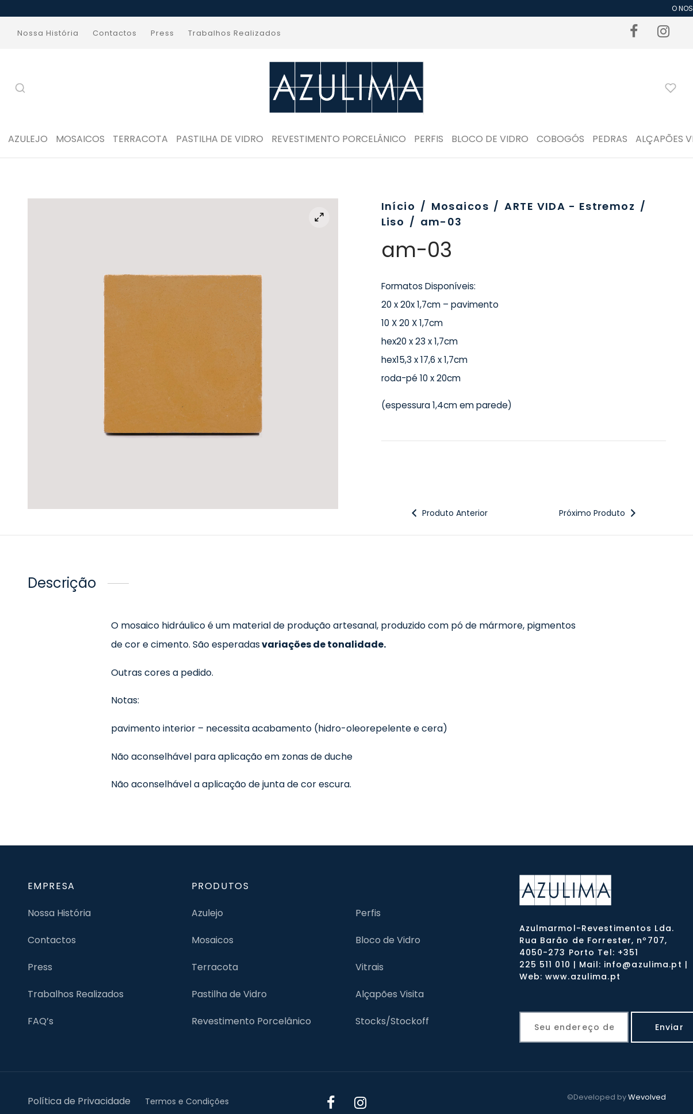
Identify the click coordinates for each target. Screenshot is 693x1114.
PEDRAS (609, 139)
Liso (393, 222)
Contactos (115, 33)
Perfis (368, 913)
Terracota (140, 139)
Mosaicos (80, 139)
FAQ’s (40, 1021)
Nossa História (48, 33)
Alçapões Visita (389, 994)
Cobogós (560, 139)
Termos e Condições (187, 1101)
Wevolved (647, 1097)
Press (162, 33)
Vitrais (369, 967)
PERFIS (428, 139)
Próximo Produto (599, 513)
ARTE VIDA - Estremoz (569, 206)
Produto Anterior (448, 513)
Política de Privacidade (79, 1101)
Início (398, 206)
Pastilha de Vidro (219, 139)
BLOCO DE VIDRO (490, 139)
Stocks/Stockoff (392, 1021)
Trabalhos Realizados (234, 33)
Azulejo (28, 139)
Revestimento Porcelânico (338, 139)
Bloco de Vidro (387, 940)
